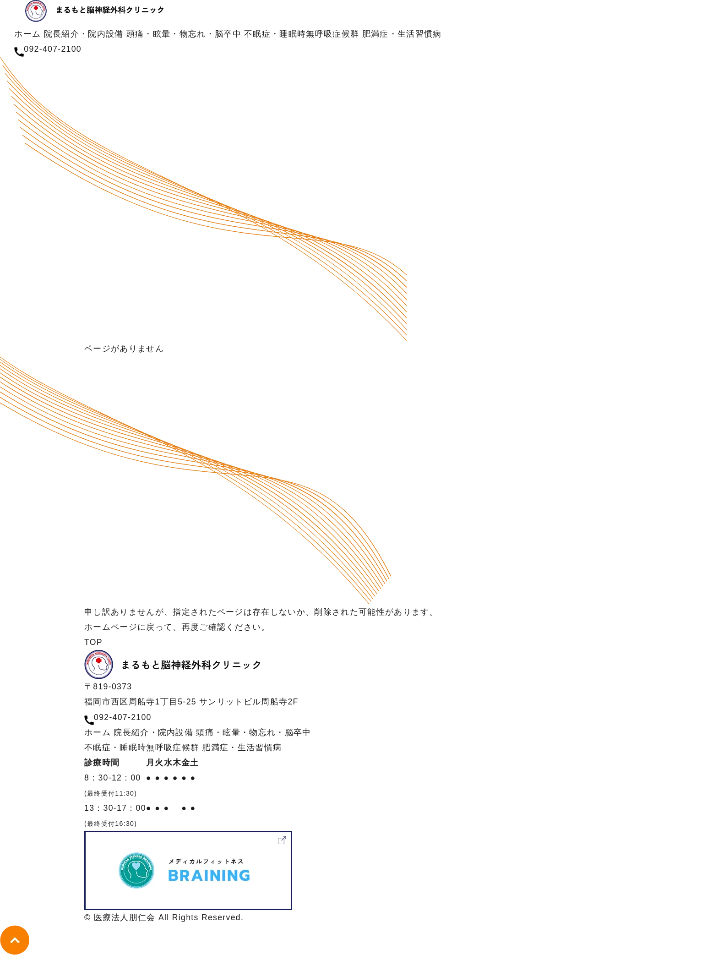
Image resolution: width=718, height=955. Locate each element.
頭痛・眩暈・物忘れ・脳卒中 (183, 33)
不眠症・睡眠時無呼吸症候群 (301, 33)
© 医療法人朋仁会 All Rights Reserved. (164, 917)
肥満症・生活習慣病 (402, 33)
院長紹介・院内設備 (85, 33)
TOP (93, 642)
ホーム (27, 33)
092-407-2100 (123, 717)
